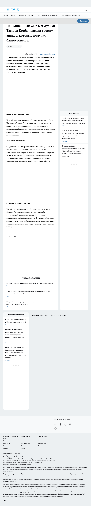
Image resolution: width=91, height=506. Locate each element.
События (5, 448)
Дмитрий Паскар (47, 54)
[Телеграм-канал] (65, 424)
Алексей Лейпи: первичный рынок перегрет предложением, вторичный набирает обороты (30, 294)
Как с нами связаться (26, 440)
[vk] (9, 236)
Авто (39, 445)
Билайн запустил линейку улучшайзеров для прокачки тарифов (30, 284)
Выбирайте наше (9, 15)
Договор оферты (25, 436)
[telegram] (16, 236)
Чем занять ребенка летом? (71, 15)
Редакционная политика (9, 440)
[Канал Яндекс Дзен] (70, 424)
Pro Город (6, 445)
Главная (23, 448)
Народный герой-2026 (26, 15)
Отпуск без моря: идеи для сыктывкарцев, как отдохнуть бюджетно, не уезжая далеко (30, 304)
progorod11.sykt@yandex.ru (10, 464)
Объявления (24, 445)
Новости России (14, 46)
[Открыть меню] (4, 10)
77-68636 (19, 479)
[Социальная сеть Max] (55, 428)
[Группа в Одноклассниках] (60, 424)
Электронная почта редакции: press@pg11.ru (42, 460)
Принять (83, 21)
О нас (39, 440)
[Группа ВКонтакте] (55, 424)
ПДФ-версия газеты (26, 443)
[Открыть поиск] (86, 10)
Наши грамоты (7, 443)
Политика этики (42, 436)
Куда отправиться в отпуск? (48, 15)
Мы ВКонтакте (42, 443)
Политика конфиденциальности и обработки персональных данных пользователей (34, 488)
